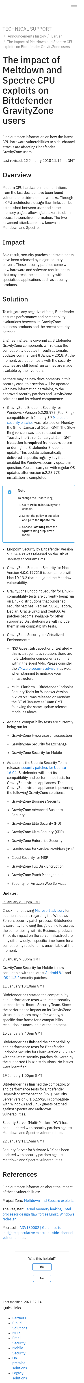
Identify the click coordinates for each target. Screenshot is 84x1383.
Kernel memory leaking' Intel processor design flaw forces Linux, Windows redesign (38, 1214)
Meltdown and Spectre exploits (49, 1200)
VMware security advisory (38, 668)
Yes (41, 1267)
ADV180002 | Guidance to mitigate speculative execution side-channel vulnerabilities (37, 1232)
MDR (16, 1333)
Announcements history (27, 36)
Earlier (56, 36)
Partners (19, 1318)
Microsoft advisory (50, 910)
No (42, 1278)
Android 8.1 (54, 973)
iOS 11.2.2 (10, 977)
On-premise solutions (19, 1363)
